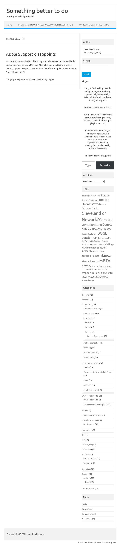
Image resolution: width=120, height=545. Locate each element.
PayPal (107, 117)
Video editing (89, 357)
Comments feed (89, 514)
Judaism (87, 478)
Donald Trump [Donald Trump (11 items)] (90, 237)
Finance (85, 410)
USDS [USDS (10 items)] (98, 276)
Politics (85, 454)
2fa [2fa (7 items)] (83, 195)
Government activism (91, 415)
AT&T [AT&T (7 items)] (97, 195)
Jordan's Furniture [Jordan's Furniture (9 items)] (92, 255)
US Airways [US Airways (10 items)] (88, 276)
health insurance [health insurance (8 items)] (90, 244)
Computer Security (91, 309)
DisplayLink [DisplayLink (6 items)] (92, 234)
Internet (86, 318)
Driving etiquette (90, 400)
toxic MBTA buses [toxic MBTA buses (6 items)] (100, 269)
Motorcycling (87, 445)
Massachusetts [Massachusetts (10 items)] (90, 261)
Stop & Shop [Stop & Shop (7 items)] (97, 266)
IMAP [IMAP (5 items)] (84, 248)
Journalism (86, 430)
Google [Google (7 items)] (105, 241)
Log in (84, 504)
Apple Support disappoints (31, 54)
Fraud (86, 380)
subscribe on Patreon (101, 107)
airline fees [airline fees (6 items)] (90, 196)
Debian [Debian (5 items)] (84, 234)
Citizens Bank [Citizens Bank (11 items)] (90, 208)
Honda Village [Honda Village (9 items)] (106, 244)
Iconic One (82, 542)
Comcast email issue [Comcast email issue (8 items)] (92, 224)
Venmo (87, 120)
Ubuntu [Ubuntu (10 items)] (108, 272)
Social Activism (88, 489)
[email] (98, 52)
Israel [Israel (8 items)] (93, 251)
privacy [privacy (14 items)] (86, 266)
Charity (86, 367)
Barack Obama (89, 458)
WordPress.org (88, 519)
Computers (20, 79)
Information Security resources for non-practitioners (45, 25)
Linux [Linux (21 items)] (106, 255)
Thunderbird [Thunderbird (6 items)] (87, 269)
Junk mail (87, 385)
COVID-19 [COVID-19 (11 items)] (100, 228)
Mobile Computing (91, 343)
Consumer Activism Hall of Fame (97, 372)
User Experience (90, 352)
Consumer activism (34, 79)
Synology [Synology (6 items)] (107, 266)
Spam (87, 327)
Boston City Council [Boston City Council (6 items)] (90, 200)
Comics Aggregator (95, 336)
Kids (83, 435)
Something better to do (37, 11)
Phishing (87, 348)
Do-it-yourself (89, 424)
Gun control (88, 463)
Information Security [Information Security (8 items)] (96, 247)
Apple (51, 79)
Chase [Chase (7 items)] (103, 204)
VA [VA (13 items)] (103, 276)
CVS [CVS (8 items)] (109, 229)
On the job (86, 449)
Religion (85, 474)
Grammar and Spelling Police (95, 405)
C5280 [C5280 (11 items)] (96, 204)
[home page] (89, 52)
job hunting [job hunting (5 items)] (100, 251)
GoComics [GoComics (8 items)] (96, 241)
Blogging (85, 295)
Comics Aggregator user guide (94, 25)
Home (9, 25)
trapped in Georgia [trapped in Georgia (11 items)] (93, 272)
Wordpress (111, 542)
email (87, 322)
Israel (87, 482)
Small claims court (91, 390)
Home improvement (90, 420)
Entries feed (87, 509)
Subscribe (105, 165)
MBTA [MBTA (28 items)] (104, 260)
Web (87, 332)
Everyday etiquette (90, 396)
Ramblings (86, 469)
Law (83, 440)
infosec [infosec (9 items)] (86, 251)
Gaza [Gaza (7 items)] (88, 241)
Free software (89, 313)
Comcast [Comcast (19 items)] (106, 220)
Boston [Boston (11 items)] (105, 195)
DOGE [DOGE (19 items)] (102, 233)
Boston (85, 300)
